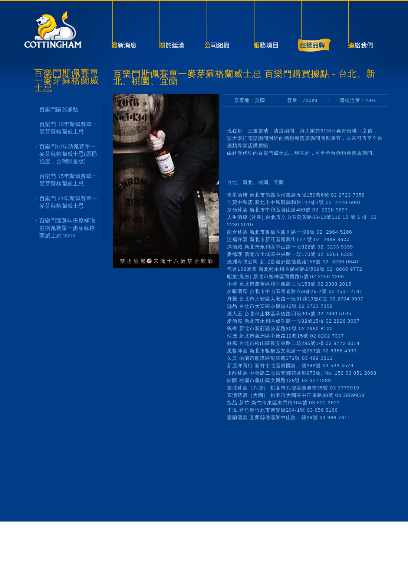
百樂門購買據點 (58, 109)
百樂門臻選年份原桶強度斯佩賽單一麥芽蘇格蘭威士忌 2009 (67, 228)
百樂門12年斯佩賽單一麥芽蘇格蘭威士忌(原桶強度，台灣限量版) (68, 153)
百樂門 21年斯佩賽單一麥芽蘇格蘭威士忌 (68, 202)
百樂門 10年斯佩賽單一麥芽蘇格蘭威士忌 (68, 128)
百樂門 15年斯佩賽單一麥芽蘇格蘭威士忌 (68, 180)
